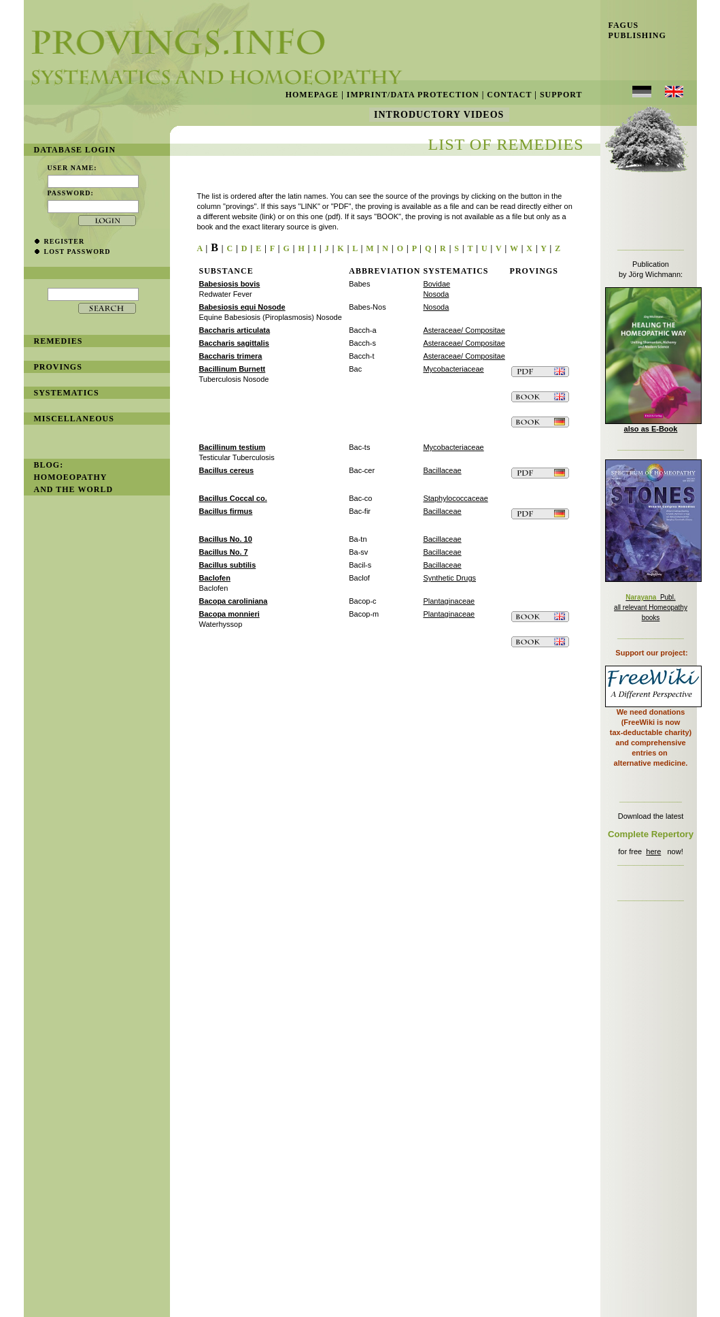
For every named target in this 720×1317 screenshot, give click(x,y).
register (64, 241)
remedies (58, 341)
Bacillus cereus (226, 470)
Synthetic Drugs (449, 578)
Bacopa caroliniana (233, 601)
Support (561, 94)
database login (75, 150)
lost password (77, 251)
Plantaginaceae (449, 601)
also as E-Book (651, 429)
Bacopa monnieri (229, 614)
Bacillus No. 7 (223, 552)
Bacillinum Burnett (232, 369)
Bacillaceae (442, 470)
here (653, 851)
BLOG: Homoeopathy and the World (74, 477)
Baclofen (214, 578)
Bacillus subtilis (227, 565)
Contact (509, 94)
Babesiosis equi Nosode (242, 307)
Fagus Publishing (633, 30)
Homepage (312, 94)
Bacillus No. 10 (225, 539)
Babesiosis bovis (229, 284)
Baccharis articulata (235, 330)
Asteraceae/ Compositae (463, 330)
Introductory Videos (439, 115)
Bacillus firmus (226, 511)
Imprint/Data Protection (413, 94)
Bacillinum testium (232, 447)
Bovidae (436, 284)
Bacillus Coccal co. (233, 498)
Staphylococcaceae (455, 498)
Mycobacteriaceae (453, 369)
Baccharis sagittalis (234, 343)
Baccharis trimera (230, 356)
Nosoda (436, 294)
